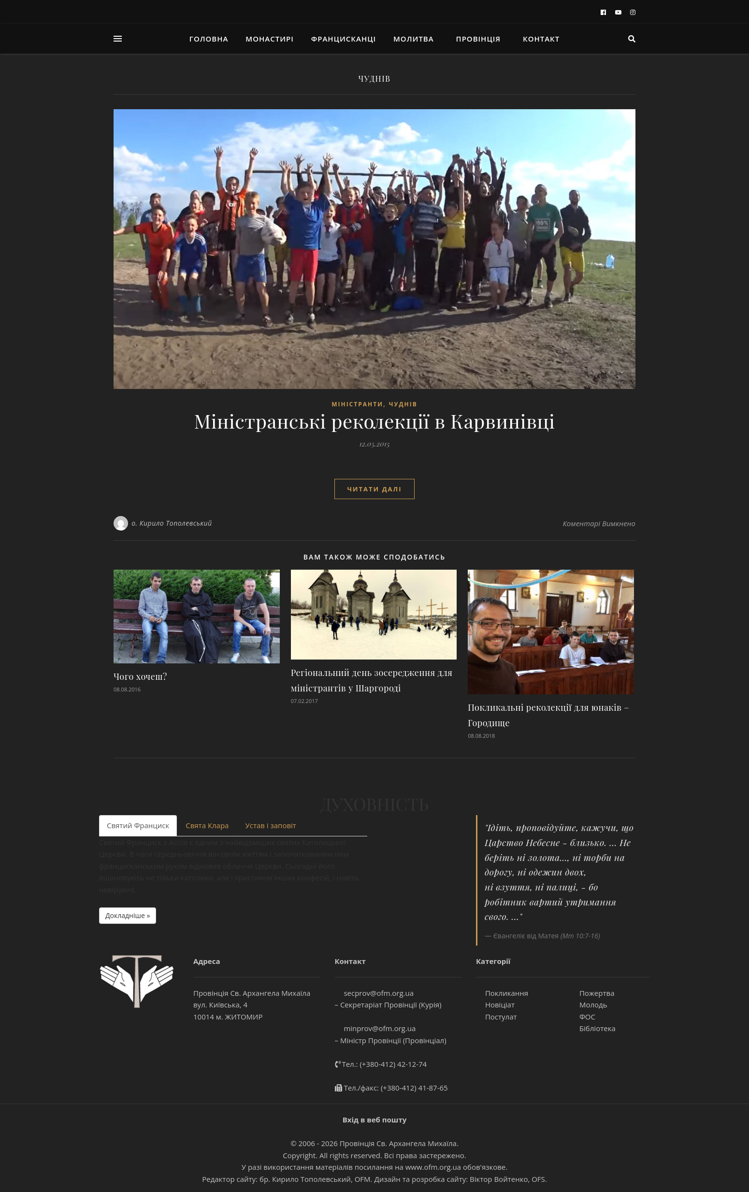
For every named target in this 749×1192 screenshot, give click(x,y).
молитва (413, 38)
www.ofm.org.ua (433, 1167)
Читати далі (374, 489)
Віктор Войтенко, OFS (507, 1179)
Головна (209, 38)
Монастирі (269, 38)
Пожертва (592, 993)
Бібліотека (593, 1028)
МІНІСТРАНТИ (357, 404)
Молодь (588, 1004)
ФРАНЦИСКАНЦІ (343, 38)
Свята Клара (207, 825)
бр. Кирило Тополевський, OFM (315, 1179)
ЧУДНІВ (403, 404)
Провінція (478, 38)
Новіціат (495, 1004)
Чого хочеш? (140, 676)
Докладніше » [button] (127, 915)
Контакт (541, 38)
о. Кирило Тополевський (171, 523)
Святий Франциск (138, 825)
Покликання (502, 993)
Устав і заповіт (270, 825)
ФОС (582, 1016)
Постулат (496, 1016)
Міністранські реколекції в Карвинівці (374, 420)
